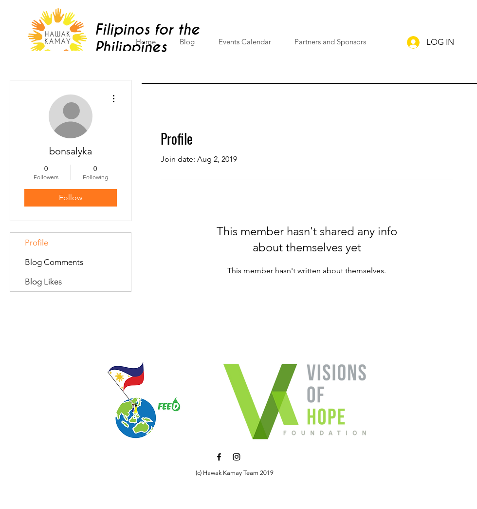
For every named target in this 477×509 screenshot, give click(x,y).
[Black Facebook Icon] (219, 457)
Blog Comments (54, 262)
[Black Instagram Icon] (236, 457)
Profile (36, 242)
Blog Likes (43, 281)
